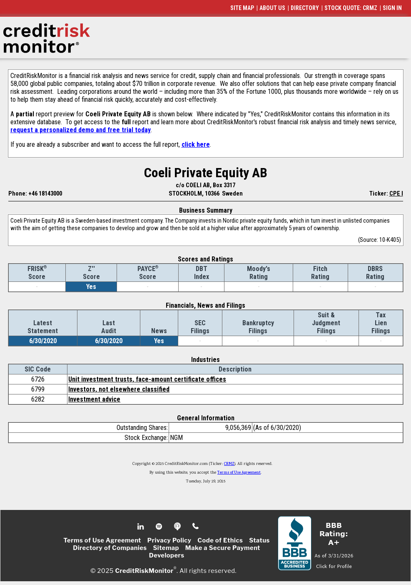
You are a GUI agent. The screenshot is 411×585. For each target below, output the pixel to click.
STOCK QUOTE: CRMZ (350, 8)
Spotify (160, 526)
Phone (195, 526)
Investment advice (94, 399)
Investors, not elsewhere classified (118, 389)
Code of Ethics (220, 540)
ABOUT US (272, 8)
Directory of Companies (110, 548)
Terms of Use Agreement (239, 473)
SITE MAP (242, 8)
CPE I (396, 193)
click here (196, 144)
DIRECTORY (305, 8)
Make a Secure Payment (222, 548)
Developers (166, 555)
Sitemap (166, 548)
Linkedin (141, 526)
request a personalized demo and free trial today (80, 130)
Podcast (178, 526)
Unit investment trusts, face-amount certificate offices (147, 379)
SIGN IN (392, 8)
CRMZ (229, 464)
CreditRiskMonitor (144, 571)
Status (259, 540)
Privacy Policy (169, 540)
